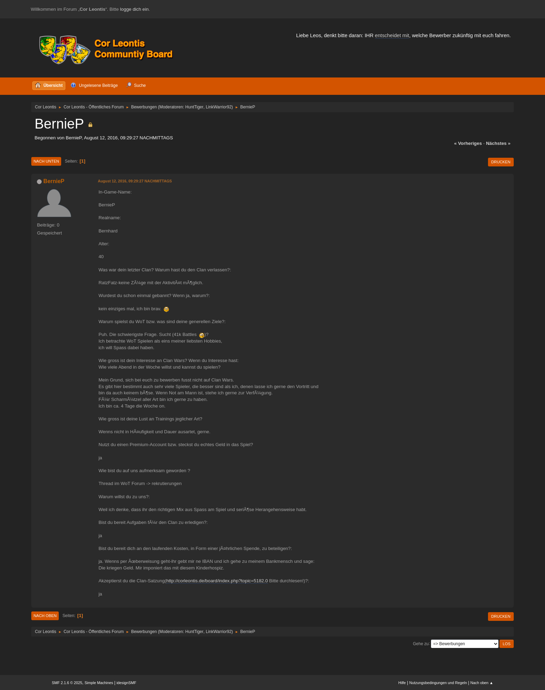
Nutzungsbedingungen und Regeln (438, 683)
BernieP (53, 181)
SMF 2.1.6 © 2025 (67, 683)
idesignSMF (126, 683)
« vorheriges (468, 143)
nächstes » (498, 143)
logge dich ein (134, 9)
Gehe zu (421, 643)
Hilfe (402, 683)
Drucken (500, 162)
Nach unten (46, 161)
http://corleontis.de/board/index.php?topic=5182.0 (217, 580)
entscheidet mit (392, 35)
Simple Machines (98, 683)
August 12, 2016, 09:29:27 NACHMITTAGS (135, 181)
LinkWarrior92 (218, 107)
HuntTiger (194, 107)
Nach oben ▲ (481, 683)
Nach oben (45, 616)
